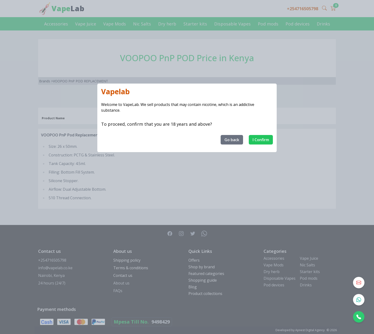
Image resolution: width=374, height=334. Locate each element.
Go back (231, 139)
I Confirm (261, 139)
